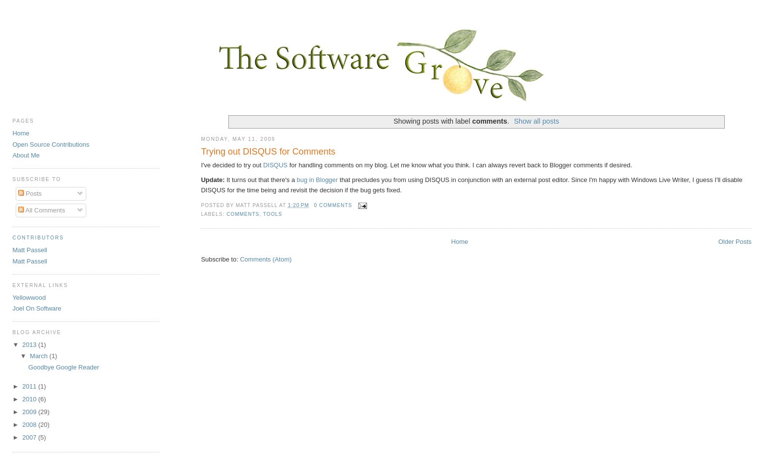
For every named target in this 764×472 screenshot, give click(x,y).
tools (272, 214)
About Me (26, 155)
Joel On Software (36, 308)
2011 (30, 386)
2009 (30, 412)
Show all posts (536, 121)
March (39, 356)
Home (459, 241)
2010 (30, 399)
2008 (30, 424)
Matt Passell (29, 250)
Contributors (38, 237)
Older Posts (735, 241)
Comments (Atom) (266, 259)
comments (242, 214)
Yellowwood (29, 297)
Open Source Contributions (50, 144)
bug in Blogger (317, 180)
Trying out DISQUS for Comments (268, 152)
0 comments (333, 205)
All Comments (41, 210)
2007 (30, 437)
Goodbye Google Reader (63, 367)
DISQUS (275, 165)
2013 (30, 344)
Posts (30, 193)
